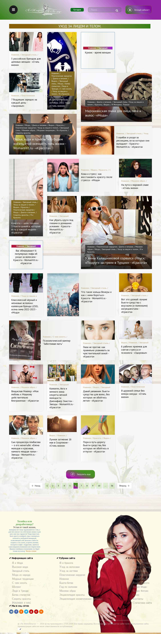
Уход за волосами (69, 567)
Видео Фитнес (140, 591)
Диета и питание (142, 567)
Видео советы (140, 579)
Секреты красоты (21, 599)
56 (112, 485)
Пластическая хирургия (72, 575)
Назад (36, 485)
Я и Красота (66, 563)
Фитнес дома (140, 571)
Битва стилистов (21, 595)
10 (99, 485)
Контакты (138, 599)
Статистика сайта (142, 603)
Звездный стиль (20, 571)
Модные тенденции (23, 579)
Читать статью (31, 551)
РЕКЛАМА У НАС (21, 603)
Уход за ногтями (68, 571)
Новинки (64, 579)
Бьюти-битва (66, 583)
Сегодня (77, 9)
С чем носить (19, 583)
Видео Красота (141, 583)
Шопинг (16, 587)
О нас (136, 595)
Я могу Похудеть (142, 563)
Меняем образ (67, 591)
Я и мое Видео (141, 575)
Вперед (124, 485)
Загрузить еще (80, 474)
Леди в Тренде (20, 591)
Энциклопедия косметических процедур (80, 599)
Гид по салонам (68, 587)
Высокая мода (20, 567)
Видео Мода (139, 587)
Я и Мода (17, 563)
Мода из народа (21, 575)
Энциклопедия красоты (72, 595)
